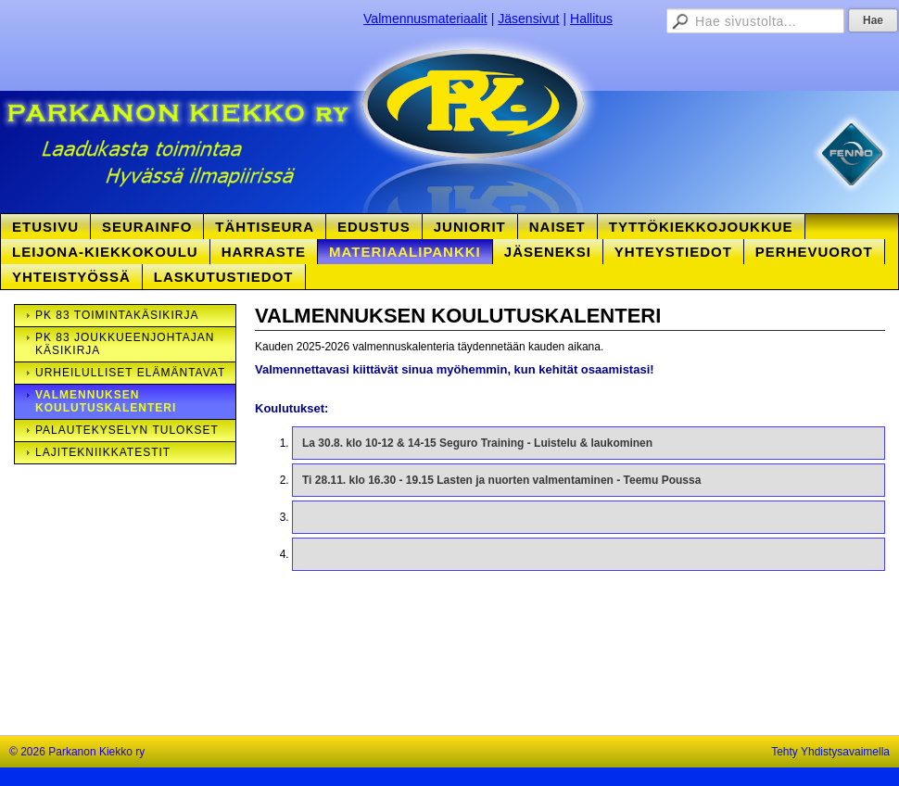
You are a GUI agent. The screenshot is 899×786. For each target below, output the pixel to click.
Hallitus (591, 18)
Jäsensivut (528, 18)
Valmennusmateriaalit (425, 18)
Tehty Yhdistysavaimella (830, 751)
